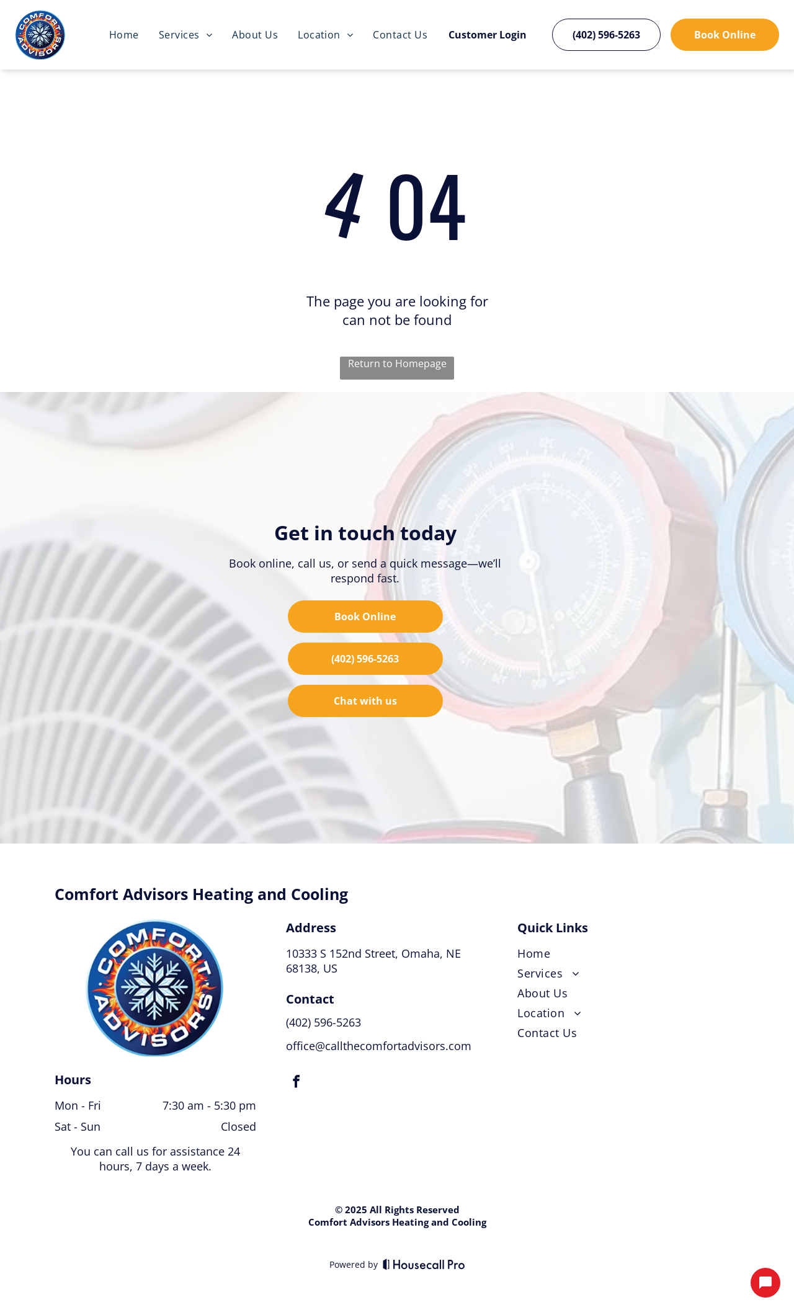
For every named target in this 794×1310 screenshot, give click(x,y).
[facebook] (296, 1083)
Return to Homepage (397, 363)
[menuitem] (124, 34)
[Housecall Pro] (424, 1264)
